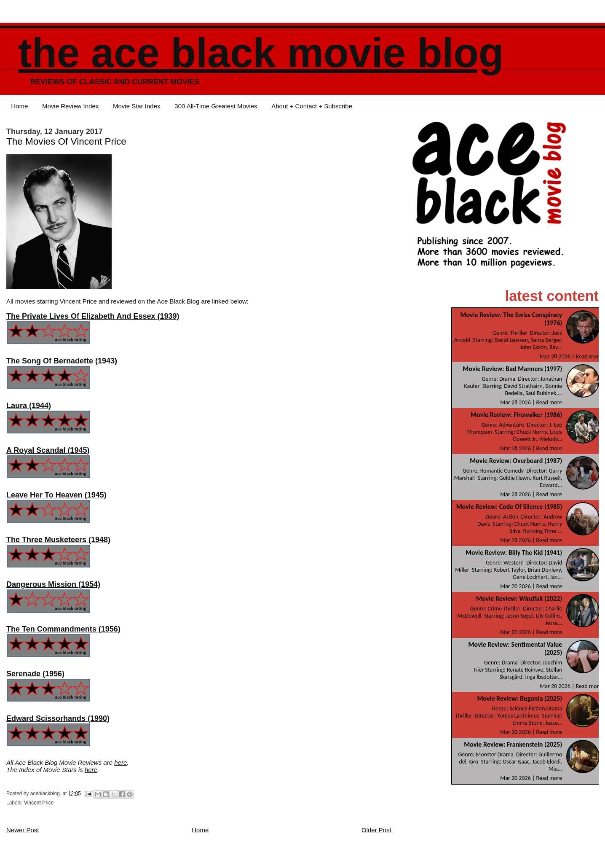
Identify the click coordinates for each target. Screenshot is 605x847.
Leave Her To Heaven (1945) (56, 495)
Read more (589, 356)
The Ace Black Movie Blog (260, 53)
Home (19, 106)
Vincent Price (39, 803)
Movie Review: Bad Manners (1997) (512, 369)
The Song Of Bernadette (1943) (61, 361)
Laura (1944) (28, 405)
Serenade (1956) (35, 674)
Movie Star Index (137, 106)
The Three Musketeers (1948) (58, 539)
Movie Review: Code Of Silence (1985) (509, 507)
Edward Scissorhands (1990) (58, 718)
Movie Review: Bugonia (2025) (519, 698)
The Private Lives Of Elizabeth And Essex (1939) (92, 316)
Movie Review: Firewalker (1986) (516, 415)
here (120, 762)
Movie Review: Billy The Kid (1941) (514, 553)
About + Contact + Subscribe (311, 106)
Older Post (376, 830)
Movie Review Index (70, 106)
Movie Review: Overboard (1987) (516, 461)
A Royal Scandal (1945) (47, 450)
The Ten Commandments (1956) (63, 629)
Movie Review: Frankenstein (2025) (513, 744)
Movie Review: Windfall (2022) (519, 598)
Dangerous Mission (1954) (53, 584)
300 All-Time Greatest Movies (215, 106)
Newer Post (22, 830)
